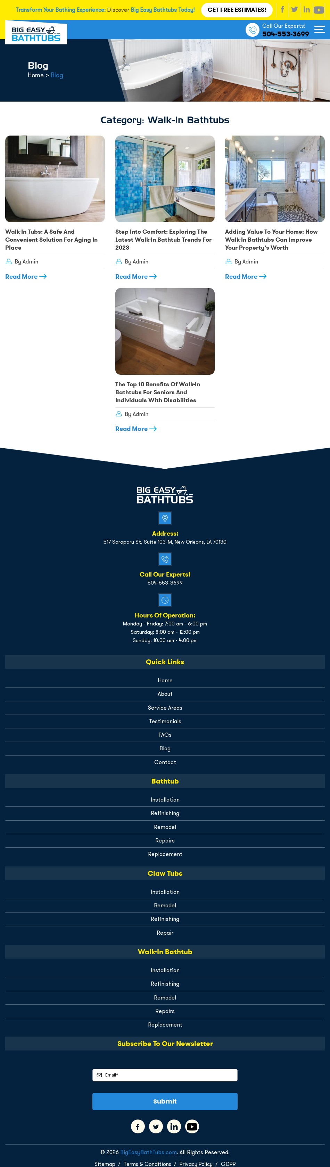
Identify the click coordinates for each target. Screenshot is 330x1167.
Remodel (165, 823)
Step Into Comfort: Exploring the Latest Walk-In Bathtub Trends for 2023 (160, 239)
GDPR (230, 1158)
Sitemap (102, 1158)
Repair (165, 928)
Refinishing (165, 809)
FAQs (165, 731)
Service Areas (165, 704)
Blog (165, 745)
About (165, 691)
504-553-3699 (285, 33)
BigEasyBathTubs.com (148, 1147)
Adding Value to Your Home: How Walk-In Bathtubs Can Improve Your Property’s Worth (273, 239)
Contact (165, 758)
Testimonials (165, 718)
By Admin (21, 260)
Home (165, 677)
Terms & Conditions (146, 1158)
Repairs (165, 836)
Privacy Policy (197, 1158)
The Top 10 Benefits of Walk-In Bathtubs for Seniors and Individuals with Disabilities (155, 390)
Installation (165, 796)
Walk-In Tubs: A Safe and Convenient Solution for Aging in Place (50, 239)
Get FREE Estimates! (237, 9)
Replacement (165, 850)
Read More (21, 274)
